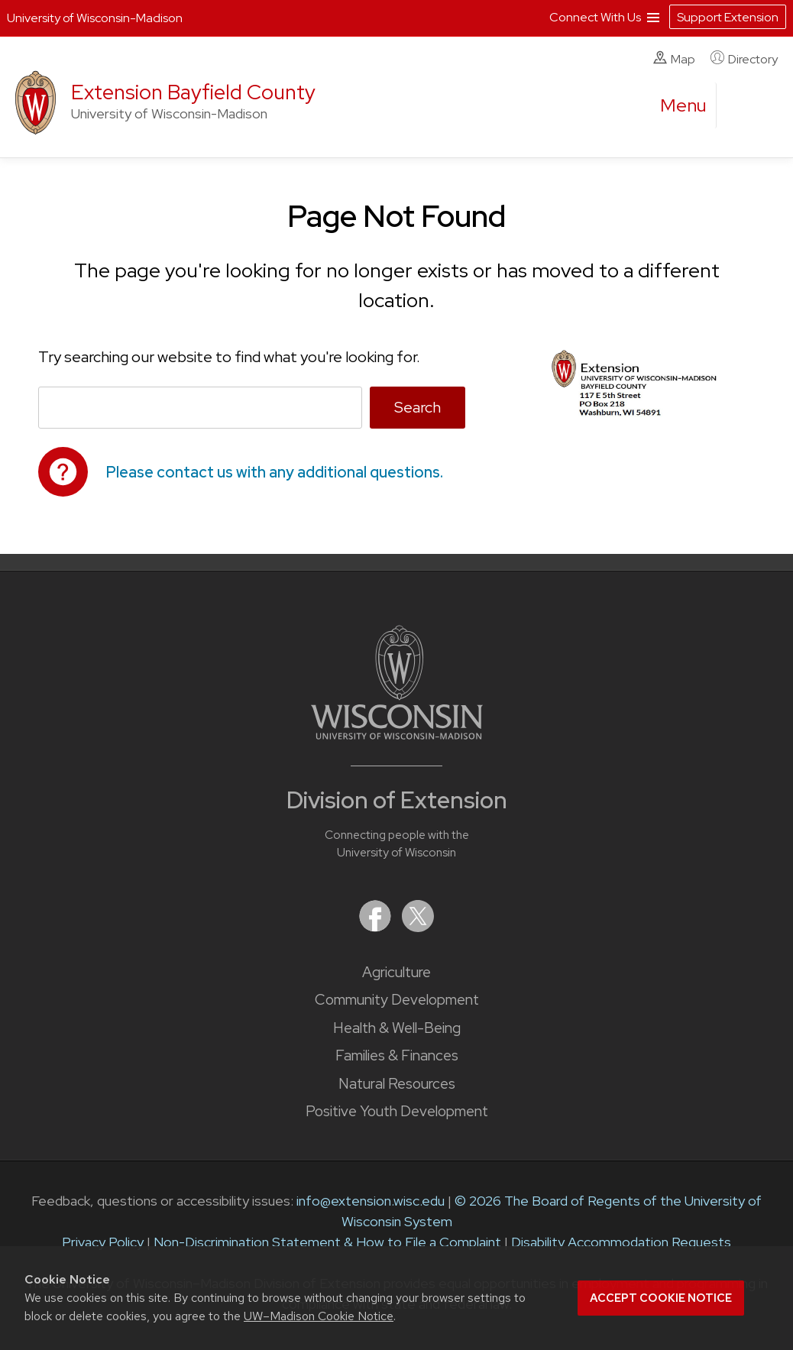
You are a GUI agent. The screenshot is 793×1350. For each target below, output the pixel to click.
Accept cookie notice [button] (661, 1298)
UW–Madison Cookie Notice (318, 1316)
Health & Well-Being (397, 1028)
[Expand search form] (743, 106)
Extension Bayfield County (193, 92)
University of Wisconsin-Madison (95, 18)
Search (417, 407)
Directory (744, 58)
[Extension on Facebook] (376, 927)
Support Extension (727, 17)
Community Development (397, 999)
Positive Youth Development (397, 1111)
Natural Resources (396, 1083)
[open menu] (684, 105)
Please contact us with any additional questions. (274, 472)
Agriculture (396, 972)
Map (674, 58)
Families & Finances (396, 1055)
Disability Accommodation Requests (621, 1242)
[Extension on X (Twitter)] (418, 927)
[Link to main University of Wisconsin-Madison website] (397, 734)
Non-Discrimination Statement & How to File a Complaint (327, 1242)
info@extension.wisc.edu (370, 1200)
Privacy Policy (103, 1242)
